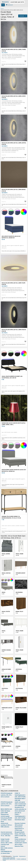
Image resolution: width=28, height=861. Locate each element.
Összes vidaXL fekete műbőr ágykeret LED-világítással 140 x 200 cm (13, 392)
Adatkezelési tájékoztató (9, 859)
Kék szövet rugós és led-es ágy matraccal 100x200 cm (11, 237)
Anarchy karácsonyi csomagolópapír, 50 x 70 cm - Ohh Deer (7, 833)
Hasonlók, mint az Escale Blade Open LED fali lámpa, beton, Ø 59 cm (14, 158)
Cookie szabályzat (21, 859)
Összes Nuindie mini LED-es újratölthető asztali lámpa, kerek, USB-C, (13, 438)
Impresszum (22, 856)
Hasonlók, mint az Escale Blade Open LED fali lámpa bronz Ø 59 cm (14, 205)
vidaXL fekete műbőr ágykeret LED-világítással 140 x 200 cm (12, 377)
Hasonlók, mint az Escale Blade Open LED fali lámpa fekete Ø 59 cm (13, 345)
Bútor (2, 8)
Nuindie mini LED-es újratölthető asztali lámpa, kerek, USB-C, (13, 423)
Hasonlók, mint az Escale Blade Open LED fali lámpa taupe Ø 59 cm (14, 298)
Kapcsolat (15, 856)
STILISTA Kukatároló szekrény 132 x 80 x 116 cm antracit (6, 803)
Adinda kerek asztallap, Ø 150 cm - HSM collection (6, 825)
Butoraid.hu (5, 2)
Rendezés (21, 16)
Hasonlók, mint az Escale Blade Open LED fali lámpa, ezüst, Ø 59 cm (13, 111)
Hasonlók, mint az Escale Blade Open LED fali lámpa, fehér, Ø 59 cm (13, 65)
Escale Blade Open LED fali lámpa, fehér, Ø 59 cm (14, 50)
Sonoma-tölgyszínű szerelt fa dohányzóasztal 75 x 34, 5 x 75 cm (11, 517)
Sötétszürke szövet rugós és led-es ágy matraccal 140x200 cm (14, 470)
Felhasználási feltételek (9, 857)
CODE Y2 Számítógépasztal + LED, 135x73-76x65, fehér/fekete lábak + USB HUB (20, 797)
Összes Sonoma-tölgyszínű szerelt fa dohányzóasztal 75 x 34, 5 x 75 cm (14, 532)
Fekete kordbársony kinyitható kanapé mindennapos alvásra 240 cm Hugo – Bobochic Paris (21, 843)
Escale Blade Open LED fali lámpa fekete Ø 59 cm (14, 330)
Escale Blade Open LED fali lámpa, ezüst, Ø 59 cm (14, 97)
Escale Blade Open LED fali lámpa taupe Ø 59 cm (13, 283)
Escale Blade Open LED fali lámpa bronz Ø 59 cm (14, 190)
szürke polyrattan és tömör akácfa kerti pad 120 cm (20, 811)
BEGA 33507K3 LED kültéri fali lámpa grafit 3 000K (6, 811)
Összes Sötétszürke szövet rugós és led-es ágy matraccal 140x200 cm (13, 485)
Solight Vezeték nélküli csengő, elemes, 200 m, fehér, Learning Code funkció (6, 843)
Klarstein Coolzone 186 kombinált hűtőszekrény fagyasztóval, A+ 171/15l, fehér (20, 827)
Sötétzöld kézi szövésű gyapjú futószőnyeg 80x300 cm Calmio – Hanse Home (6, 818)
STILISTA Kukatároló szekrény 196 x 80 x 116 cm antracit (6, 795)
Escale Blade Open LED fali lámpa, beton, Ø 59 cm (14, 143)
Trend (4, 860)
